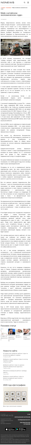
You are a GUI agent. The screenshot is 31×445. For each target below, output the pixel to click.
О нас (28, 414)
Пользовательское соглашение (25, 423)
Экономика (8, 7)
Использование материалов (22, 417)
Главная (3, 7)
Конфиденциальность (24, 419)
